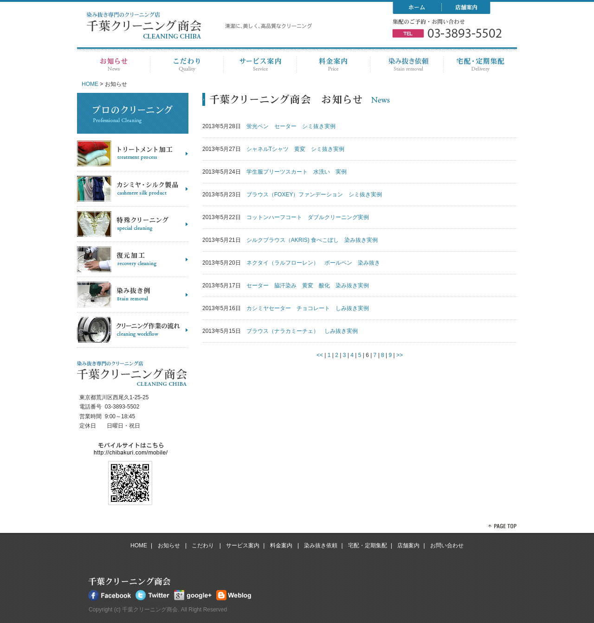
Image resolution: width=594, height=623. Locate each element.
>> (399, 355)
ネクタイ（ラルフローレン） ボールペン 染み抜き (313, 263)
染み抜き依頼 (320, 545)
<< (319, 355)
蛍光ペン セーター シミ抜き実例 (291, 126)
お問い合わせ (447, 545)
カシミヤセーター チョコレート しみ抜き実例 (307, 308)
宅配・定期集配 (367, 545)
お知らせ (169, 545)
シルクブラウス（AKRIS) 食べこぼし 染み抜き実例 (312, 240)
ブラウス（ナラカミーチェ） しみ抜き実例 (302, 331)
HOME (90, 84)
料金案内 (282, 545)
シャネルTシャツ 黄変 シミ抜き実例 (295, 149)
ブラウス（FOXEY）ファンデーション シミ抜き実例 (314, 194)
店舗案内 (408, 545)
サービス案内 (242, 545)
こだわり (203, 545)
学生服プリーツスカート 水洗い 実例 (296, 172)
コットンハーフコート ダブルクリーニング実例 (307, 217)
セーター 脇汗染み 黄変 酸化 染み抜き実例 (307, 285)
